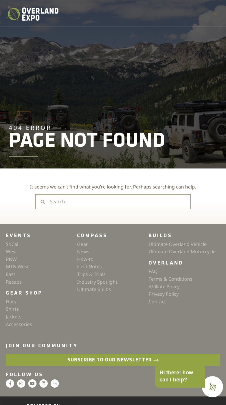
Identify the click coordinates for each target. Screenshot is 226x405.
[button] (215, 13)
